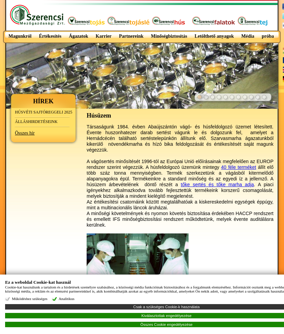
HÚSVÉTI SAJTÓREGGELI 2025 (43, 112)
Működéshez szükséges (30, 299)
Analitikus (67, 299)
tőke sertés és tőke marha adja (217, 184)
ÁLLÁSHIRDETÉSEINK (36, 121)
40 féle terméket (238, 167)
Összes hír (25, 133)
